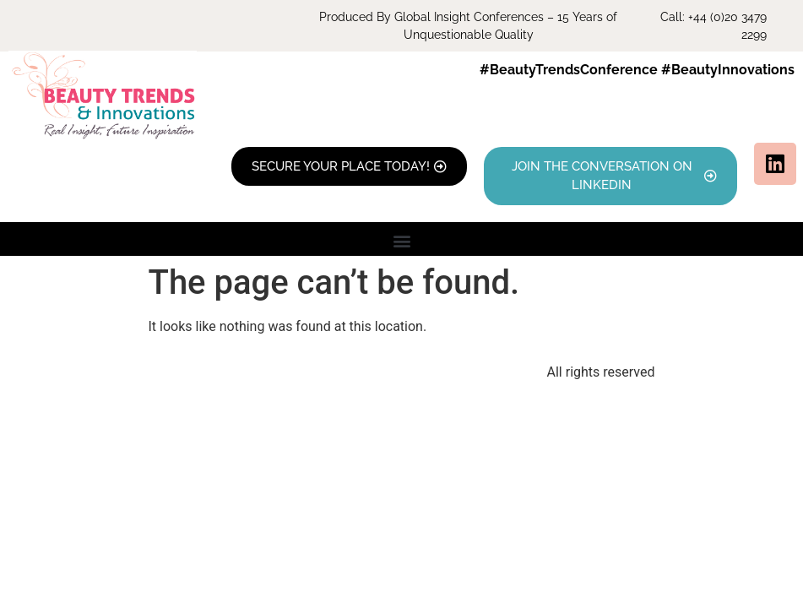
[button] (401, 241)
